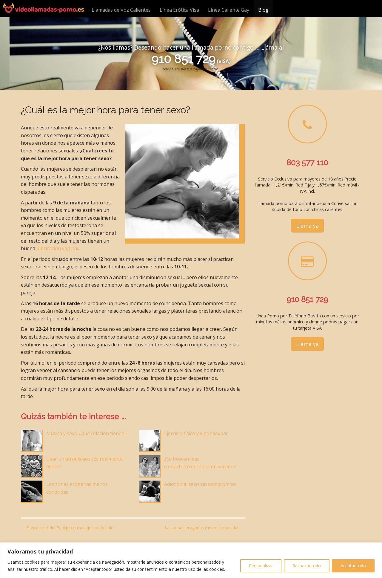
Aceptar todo (353, 565)
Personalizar (261, 565)
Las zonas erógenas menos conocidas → (205, 527)
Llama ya (307, 225)
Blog (263, 10)
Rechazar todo (306, 565)
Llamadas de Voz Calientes (121, 10)
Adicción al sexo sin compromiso (200, 484)
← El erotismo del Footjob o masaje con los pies (68, 527)
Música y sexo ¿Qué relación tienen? (86, 433)
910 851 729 (183, 59)
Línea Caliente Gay (228, 10)
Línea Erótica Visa (179, 10)
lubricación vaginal (57, 248)
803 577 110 (307, 162)
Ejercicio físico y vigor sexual (195, 433)
